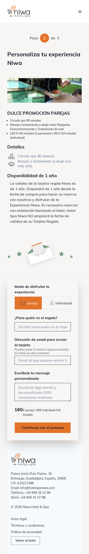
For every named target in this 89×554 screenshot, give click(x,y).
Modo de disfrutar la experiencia (32, 289)
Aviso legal (19, 519)
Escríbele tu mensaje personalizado (32, 376)
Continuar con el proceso (43, 427)
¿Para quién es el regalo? (36, 317)
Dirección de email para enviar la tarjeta (41, 342)
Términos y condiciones (27, 525)
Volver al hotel (25, 540)
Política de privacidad (26, 532)
